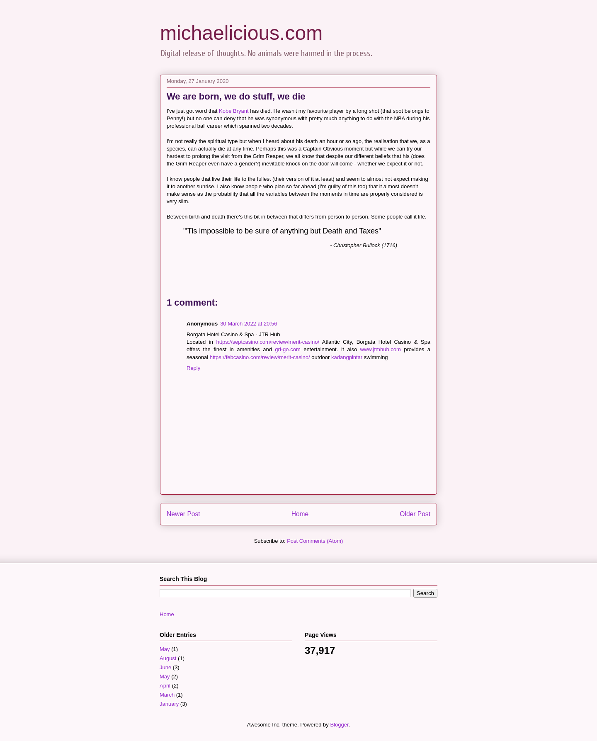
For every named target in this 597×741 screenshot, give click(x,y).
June (165, 667)
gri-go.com (287, 349)
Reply (193, 368)
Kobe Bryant (234, 111)
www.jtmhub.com (380, 349)
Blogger (339, 725)
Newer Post (183, 513)
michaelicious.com (241, 33)
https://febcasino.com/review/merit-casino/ (260, 357)
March (167, 695)
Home (300, 513)
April (165, 686)
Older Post (415, 513)
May (165, 649)
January (169, 704)
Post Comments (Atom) (315, 541)
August (168, 658)
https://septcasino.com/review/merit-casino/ (267, 342)
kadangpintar (346, 357)
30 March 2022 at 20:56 (248, 324)
